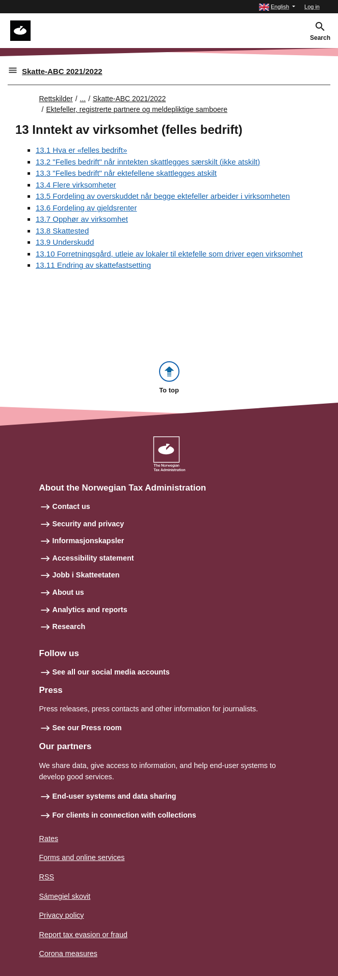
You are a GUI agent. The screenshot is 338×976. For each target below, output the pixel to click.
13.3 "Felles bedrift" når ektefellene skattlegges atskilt (126, 173)
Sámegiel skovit (65, 896)
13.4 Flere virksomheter (76, 184)
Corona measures (68, 953)
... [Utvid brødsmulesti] (83, 99)
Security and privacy (88, 524)
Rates (49, 838)
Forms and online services (82, 857)
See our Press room (87, 728)
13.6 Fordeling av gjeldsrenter (86, 207)
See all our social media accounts (111, 672)
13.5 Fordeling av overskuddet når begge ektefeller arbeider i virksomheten (163, 196)
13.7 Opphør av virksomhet (82, 219)
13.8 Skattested (62, 230)
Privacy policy (61, 915)
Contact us (71, 506)
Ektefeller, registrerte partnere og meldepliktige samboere (136, 109)
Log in (312, 7)
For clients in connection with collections (124, 815)
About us (68, 592)
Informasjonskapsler (88, 541)
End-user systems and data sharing (114, 796)
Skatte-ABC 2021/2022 (62, 71)
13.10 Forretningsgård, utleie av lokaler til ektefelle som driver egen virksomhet (169, 253)
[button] (277, 7)
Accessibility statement (93, 558)
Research (69, 626)
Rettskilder (56, 99)
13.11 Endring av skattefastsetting (93, 265)
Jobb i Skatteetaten (86, 575)
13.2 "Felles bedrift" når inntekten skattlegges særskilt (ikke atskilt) (148, 161)
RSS (47, 877)
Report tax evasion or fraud (83, 935)
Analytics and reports (90, 610)
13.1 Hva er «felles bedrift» (81, 150)
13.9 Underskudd (65, 242)
